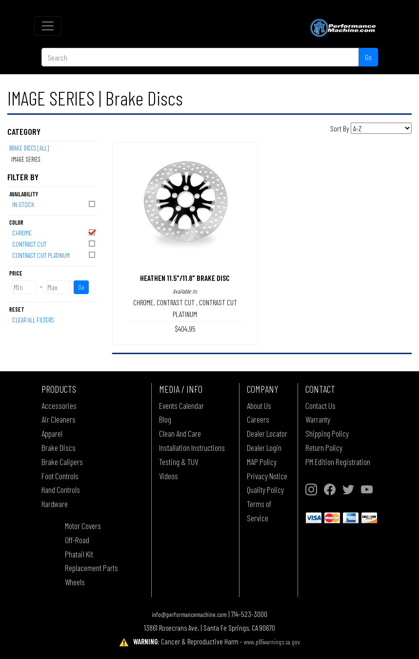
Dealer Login (264, 447)
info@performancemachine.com (189, 614)
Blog (165, 419)
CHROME (54, 232)
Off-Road (77, 540)
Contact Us (320, 405)
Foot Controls (60, 476)
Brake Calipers (62, 462)
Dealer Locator (267, 433)
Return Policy (323, 447)
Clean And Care (180, 433)
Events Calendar (181, 405)
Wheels (75, 582)
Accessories (59, 405)
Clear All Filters (33, 320)
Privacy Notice (267, 476)
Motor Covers (83, 526)
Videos (168, 476)
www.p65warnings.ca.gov (272, 642)
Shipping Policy (327, 433)
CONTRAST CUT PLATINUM (54, 254)
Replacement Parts (91, 568)
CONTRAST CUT (54, 243)
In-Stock (54, 204)
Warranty (317, 419)
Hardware (54, 504)
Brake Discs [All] (29, 148)
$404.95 (185, 328)
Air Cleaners (58, 419)
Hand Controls (60, 489)
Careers (258, 419)
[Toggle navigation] (47, 26)
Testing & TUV (178, 462)
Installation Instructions (192, 447)
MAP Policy (262, 462)
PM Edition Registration (337, 462)
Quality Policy (265, 489)
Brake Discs (58, 447)
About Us (259, 405)
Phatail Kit (79, 554)
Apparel (51, 433)
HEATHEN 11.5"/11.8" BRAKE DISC (185, 277)
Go (368, 57)
